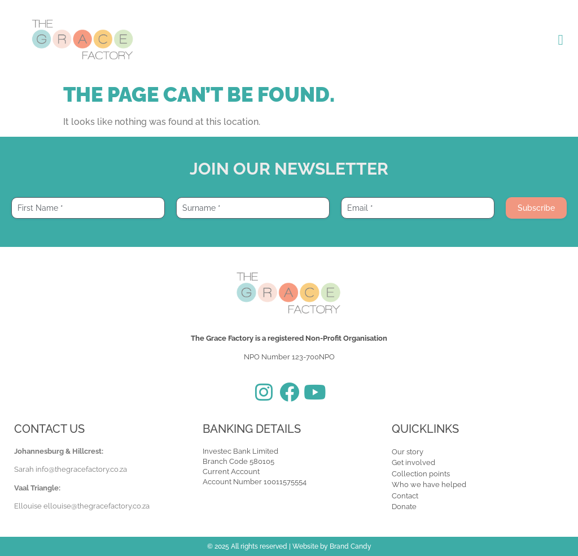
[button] (560, 39)
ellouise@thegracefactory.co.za (96, 506)
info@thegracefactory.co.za (81, 469)
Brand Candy (350, 546)
